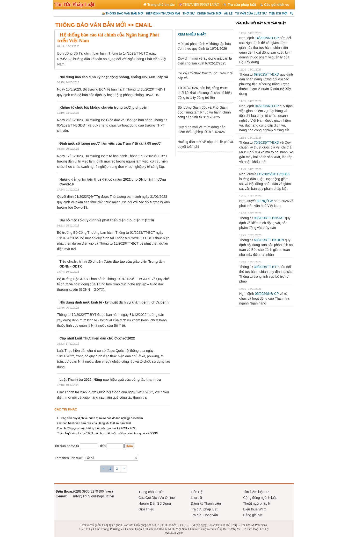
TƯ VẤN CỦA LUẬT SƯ (250, 13)
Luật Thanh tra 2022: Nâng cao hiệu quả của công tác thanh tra (110, 380)
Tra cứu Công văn (204, 515)
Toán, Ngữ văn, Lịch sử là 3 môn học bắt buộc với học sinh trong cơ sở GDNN (107, 433)
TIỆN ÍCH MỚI (278, 13)
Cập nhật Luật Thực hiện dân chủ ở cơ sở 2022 (97, 338)
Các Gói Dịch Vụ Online (156, 498)
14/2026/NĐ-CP (267, 38)
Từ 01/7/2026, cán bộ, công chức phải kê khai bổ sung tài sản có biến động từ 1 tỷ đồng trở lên (205, 92)
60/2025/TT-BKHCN (269, 240)
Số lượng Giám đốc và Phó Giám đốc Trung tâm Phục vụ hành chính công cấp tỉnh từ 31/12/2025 (204, 112)
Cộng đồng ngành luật (259, 498)
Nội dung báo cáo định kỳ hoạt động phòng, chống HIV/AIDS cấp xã (113, 77)
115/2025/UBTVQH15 (273, 174)
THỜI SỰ (188, 13)
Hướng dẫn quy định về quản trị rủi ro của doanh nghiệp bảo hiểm (100, 418)
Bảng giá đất (252, 515)
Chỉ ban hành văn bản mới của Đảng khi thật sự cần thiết (94, 423)
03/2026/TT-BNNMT (269, 218)
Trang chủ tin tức (151, 492)
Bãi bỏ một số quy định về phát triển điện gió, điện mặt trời (106, 220)
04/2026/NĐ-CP (267, 106)
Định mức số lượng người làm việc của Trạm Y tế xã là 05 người (110, 143)
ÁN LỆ (228, 13)
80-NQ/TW (265, 201)
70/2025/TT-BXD (266, 142)
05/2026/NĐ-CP (267, 294)
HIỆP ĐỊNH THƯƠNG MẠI (163, 13)
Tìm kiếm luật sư (255, 492)
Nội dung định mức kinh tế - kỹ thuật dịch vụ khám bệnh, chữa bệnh (113, 302)
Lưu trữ (196, 498)
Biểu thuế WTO (254, 509)
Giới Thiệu (146, 509)
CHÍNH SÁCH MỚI (209, 13)
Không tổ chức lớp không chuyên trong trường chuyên (103, 107)
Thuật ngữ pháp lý (257, 503)
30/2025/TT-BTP (266, 267)
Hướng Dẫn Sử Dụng (154, 503)
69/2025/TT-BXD (266, 74)
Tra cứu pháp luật (204, 509)
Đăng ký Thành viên (206, 503)
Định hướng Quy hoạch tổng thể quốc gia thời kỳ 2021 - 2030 (96, 428)
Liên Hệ (197, 492)
